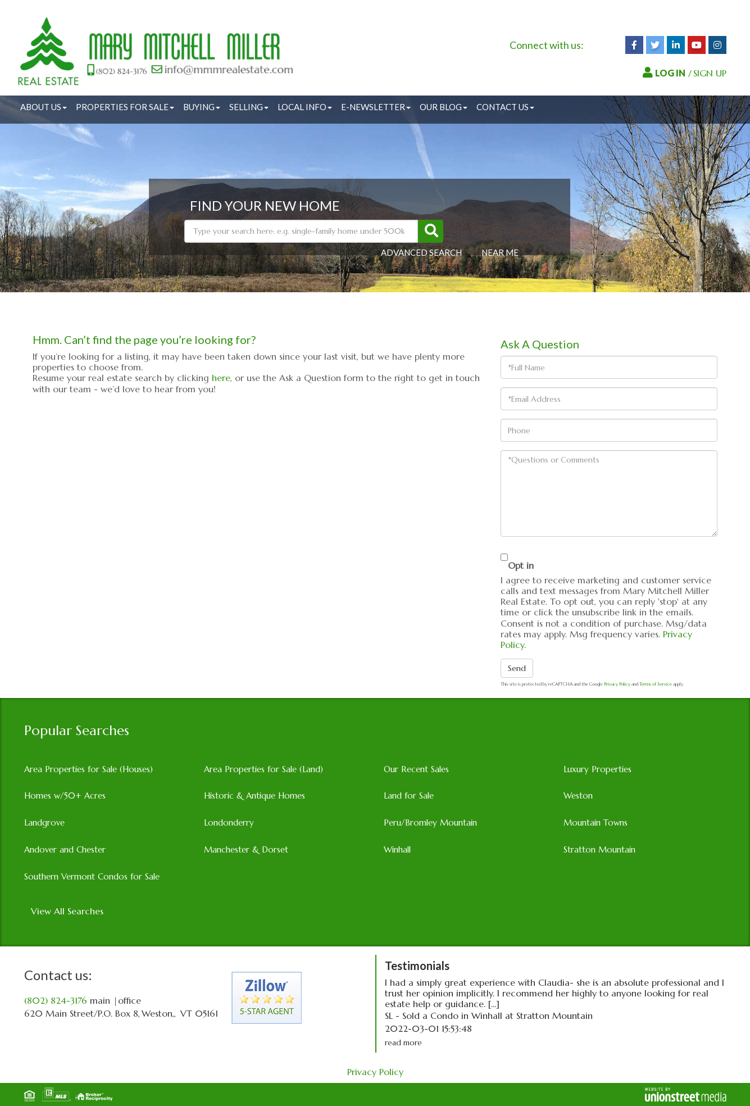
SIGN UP (709, 73)
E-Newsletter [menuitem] (376, 107)
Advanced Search (421, 252)
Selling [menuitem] (249, 107)
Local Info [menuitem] (305, 107)
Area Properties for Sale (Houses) (88, 769)
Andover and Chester (65, 849)
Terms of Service (655, 684)
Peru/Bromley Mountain (430, 822)
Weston (578, 795)
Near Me (500, 252)
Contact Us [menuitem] (505, 107)
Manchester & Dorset (246, 849)
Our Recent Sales (416, 769)
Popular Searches (76, 730)
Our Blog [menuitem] (443, 107)
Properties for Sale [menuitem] (125, 107)
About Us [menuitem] (43, 107)
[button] (430, 231)
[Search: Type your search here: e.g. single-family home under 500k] (301, 231)
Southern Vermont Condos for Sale (92, 876)
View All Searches (67, 911)
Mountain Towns (595, 822)
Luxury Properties (597, 769)
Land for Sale (409, 795)
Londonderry (229, 822)
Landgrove (44, 822)
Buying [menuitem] (201, 107)
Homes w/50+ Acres (65, 795)
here (221, 377)
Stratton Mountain (599, 849)
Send (517, 668)
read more (403, 1042)
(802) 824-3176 (55, 1000)
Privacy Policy (617, 684)
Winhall (397, 849)
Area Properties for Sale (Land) (263, 769)
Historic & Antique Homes (254, 795)
